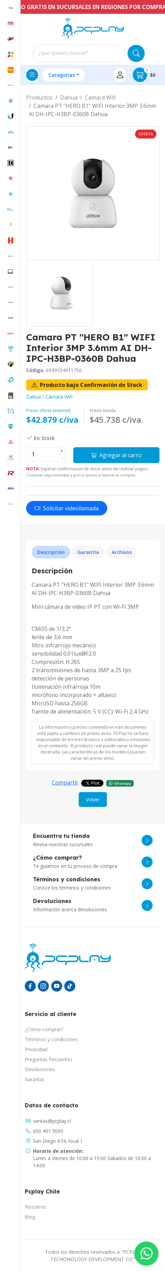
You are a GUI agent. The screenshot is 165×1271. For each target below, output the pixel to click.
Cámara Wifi (100, 97)
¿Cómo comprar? (44, 1029)
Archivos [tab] (122, 552)
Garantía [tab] (88, 552)
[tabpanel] (93, 641)
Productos (39, 97)
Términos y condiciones (51, 1039)
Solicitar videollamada (67, 508)
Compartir (65, 782)
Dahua (68, 97)
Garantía (34, 1079)
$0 (144, 75)
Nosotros (35, 1206)
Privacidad (36, 1049)
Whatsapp (120, 783)
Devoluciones (40, 1069)
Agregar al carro (116, 455)
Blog (30, 1216)
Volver (93, 799)
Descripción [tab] (51, 552)
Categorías (61, 75)
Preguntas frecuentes (49, 1059)
